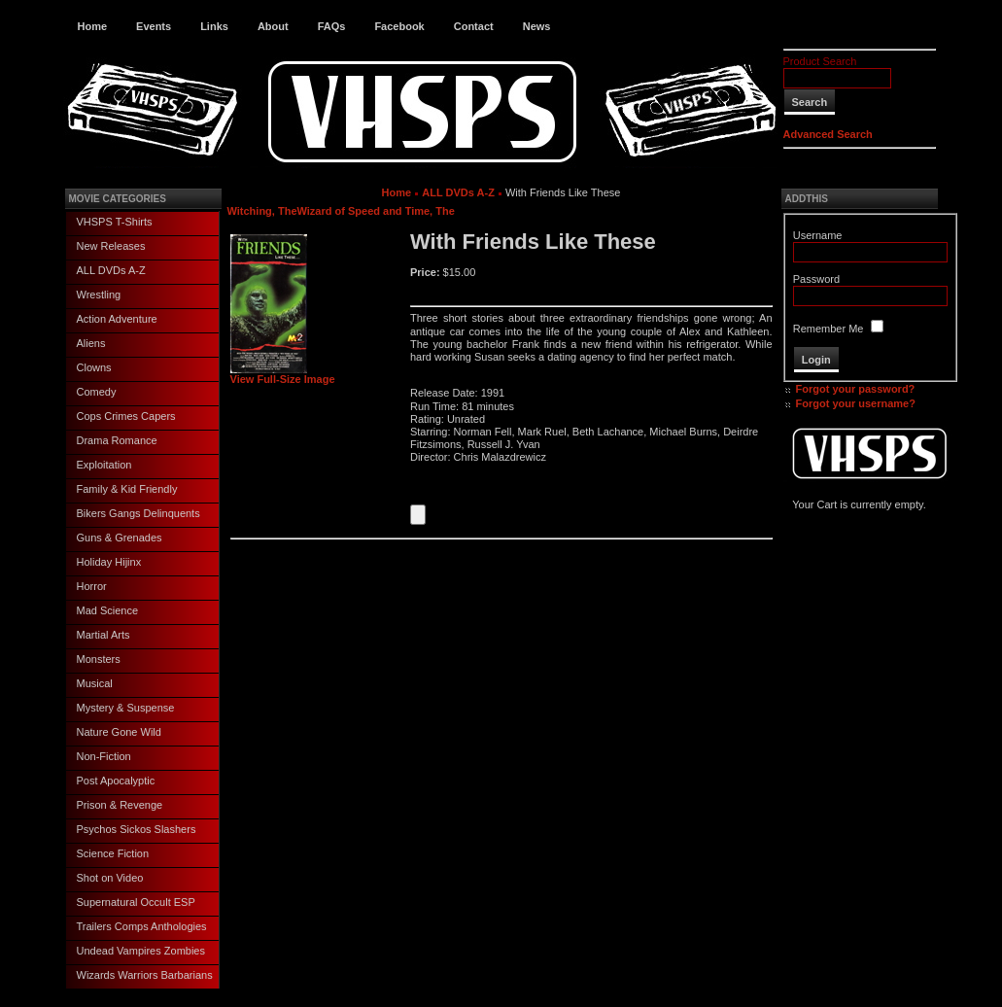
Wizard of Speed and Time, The (376, 211)
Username (818, 235)
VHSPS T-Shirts (115, 221)
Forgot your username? (856, 403)
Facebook (399, 26)
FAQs (332, 26)
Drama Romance (117, 440)
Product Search (820, 61)
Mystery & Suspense (126, 707)
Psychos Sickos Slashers (136, 829)
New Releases (111, 246)
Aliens (91, 343)
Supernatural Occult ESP (136, 902)
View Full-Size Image (282, 374)
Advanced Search (828, 134)
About (273, 26)
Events (153, 26)
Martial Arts (103, 635)
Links (214, 26)
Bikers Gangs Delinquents (138, 513)
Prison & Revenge (120, 805)
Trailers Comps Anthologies (142, 926)
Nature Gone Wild (119, 732)
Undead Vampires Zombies (141, 950)
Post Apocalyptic (116, 780)
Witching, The (262, 211)
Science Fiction (113, 853)
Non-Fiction (104, 756)
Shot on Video (110, 878)
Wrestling (99, 294)
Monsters (99, 659)
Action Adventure (117, 319)
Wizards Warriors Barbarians (145, 975)
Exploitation (104, 464)
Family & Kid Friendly (127, 489)
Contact (474, 26)
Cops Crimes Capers (126, 416)
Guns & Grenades (119, 537)
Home (93, 26)
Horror (92, 586)
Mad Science (108, 610)
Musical (95, 683)
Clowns (94, 367)
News (537, 26)
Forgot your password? (856, 389)
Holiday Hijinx (109, 562)
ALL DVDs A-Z (111, 270)
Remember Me (828, 328)
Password (816, 279)
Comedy (97, 392)
